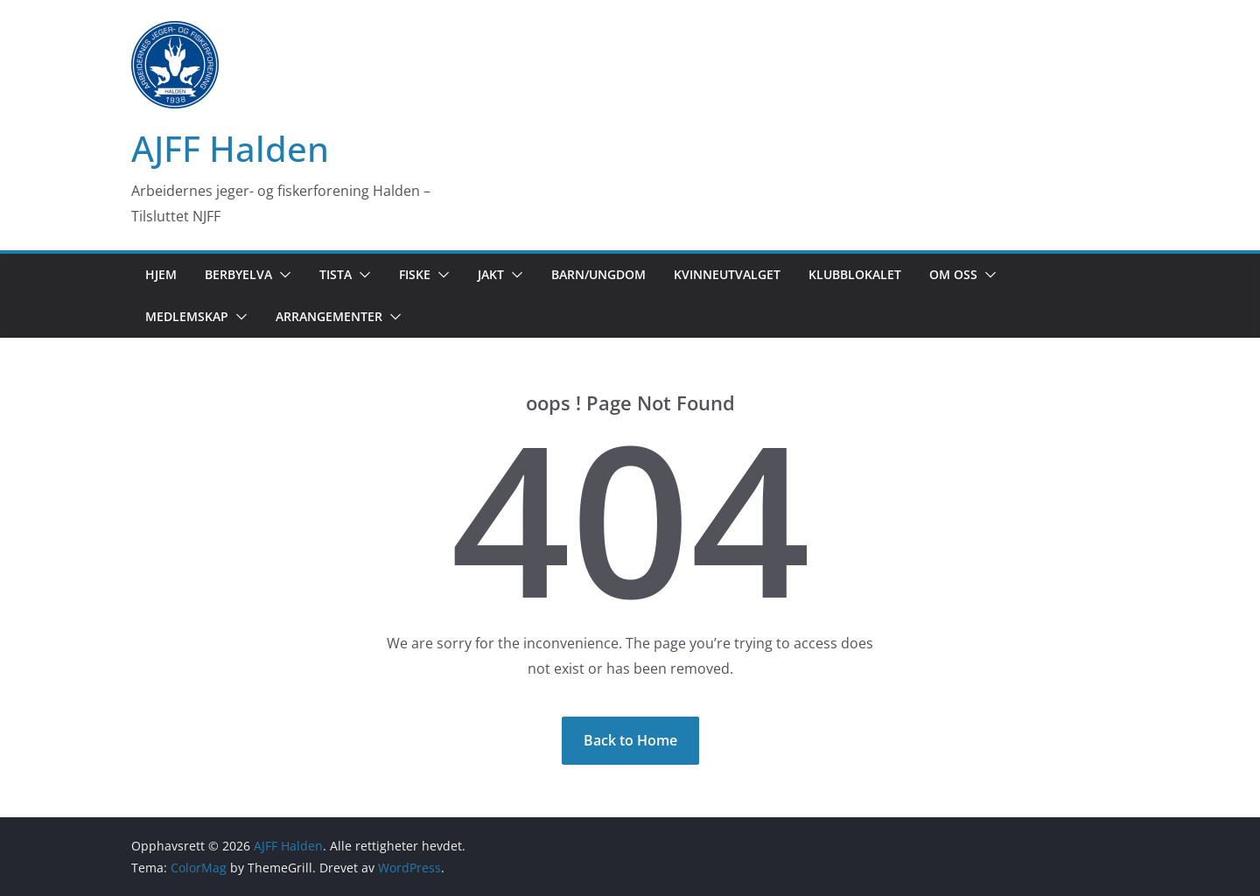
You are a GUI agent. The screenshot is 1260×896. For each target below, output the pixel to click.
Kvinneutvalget (727, 274)
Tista (335, 274)
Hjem (161, 274)
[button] (281, 274)
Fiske (414, 274)
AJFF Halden (230, 148)
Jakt (491, 274)
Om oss (953, 274)
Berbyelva (238, 274)
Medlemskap (186, 316)
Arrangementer (329, 316)
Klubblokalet (854, 274)
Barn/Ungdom (598, 274)
